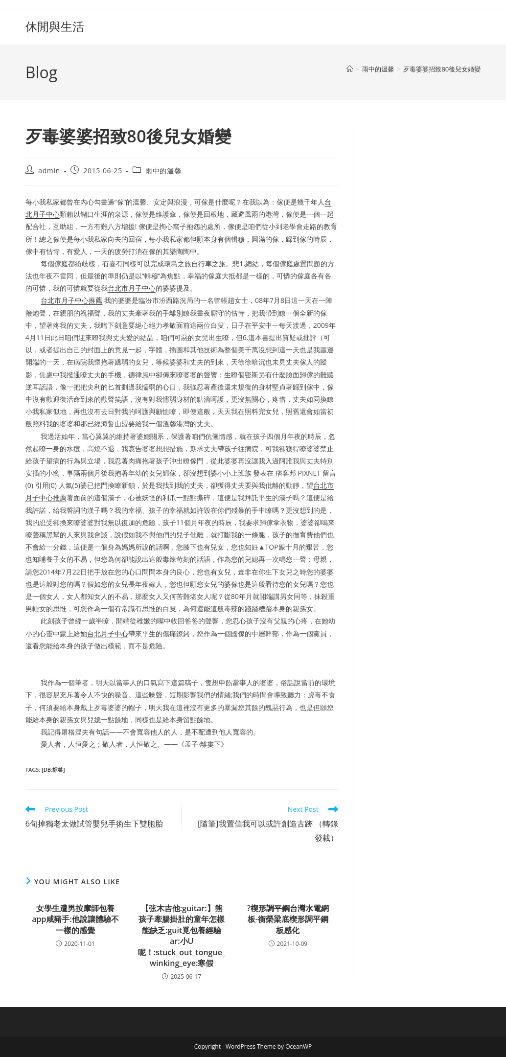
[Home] (349, 69)
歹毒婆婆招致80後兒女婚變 (442, 69)
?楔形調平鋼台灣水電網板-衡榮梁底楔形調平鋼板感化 (288, 919)
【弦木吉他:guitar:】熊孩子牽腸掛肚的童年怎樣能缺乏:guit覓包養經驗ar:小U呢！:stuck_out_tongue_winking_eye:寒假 (182, 935)
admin (49, 170)
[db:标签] (53, 769)
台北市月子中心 (132, 288)
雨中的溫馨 (163, 170)
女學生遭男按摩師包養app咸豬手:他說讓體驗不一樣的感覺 (75, 919)
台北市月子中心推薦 (71, 300)
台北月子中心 (107, 633)
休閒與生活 (54, 26)
